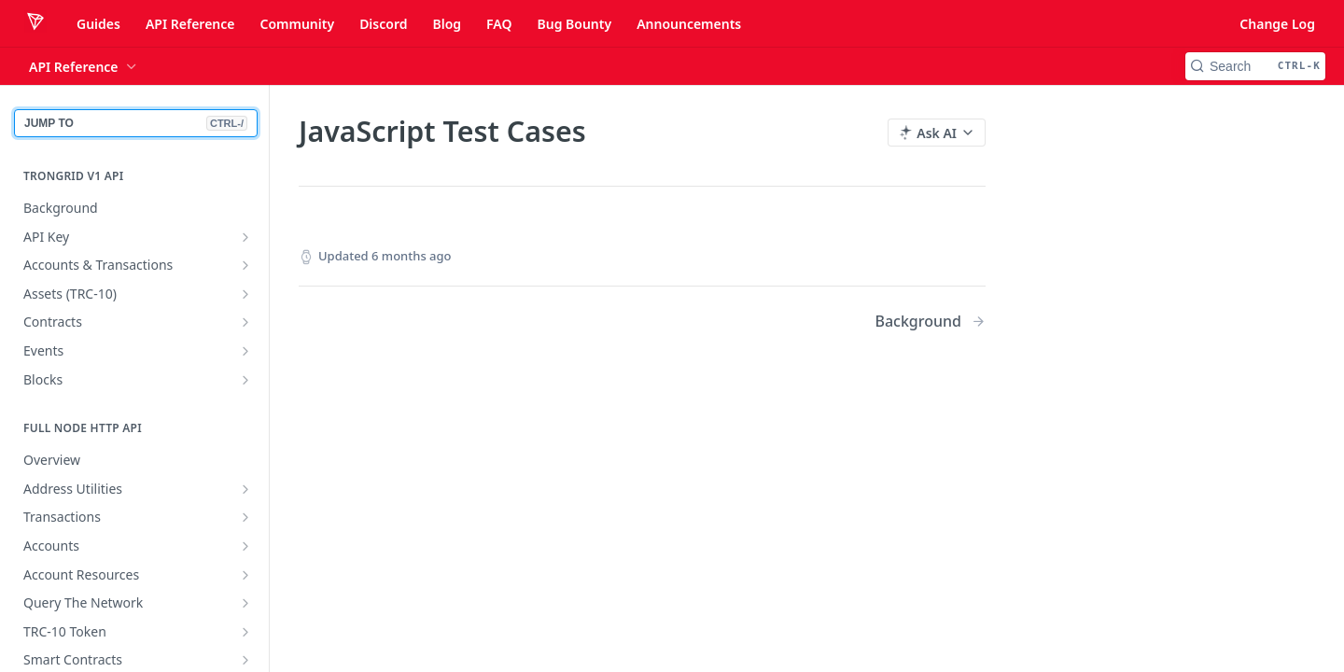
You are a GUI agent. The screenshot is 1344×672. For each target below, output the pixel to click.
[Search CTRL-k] (1255, 66)
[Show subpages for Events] (245, 350)
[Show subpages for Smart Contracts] (245, 659)
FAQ (498, 24)
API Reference (190, 24)
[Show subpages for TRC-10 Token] (245, 631)
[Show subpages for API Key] (245, 237)
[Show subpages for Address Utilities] (245, 489)
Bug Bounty (574, 24)
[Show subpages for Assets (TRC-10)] (245, 294)
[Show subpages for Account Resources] (245, 574)
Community (296, 24)
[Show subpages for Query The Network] (245, 602)
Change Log (1277, 24)
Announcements (689, 24)
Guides (98, 24)
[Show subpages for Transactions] (245, 517)
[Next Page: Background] (930, 321)
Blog (446, 24)
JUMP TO (135, 123)
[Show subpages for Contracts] (245, 322)
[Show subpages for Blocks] (245, 379)
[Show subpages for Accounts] (245, 546)
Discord (383, 24)
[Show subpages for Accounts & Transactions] (245, 265)
